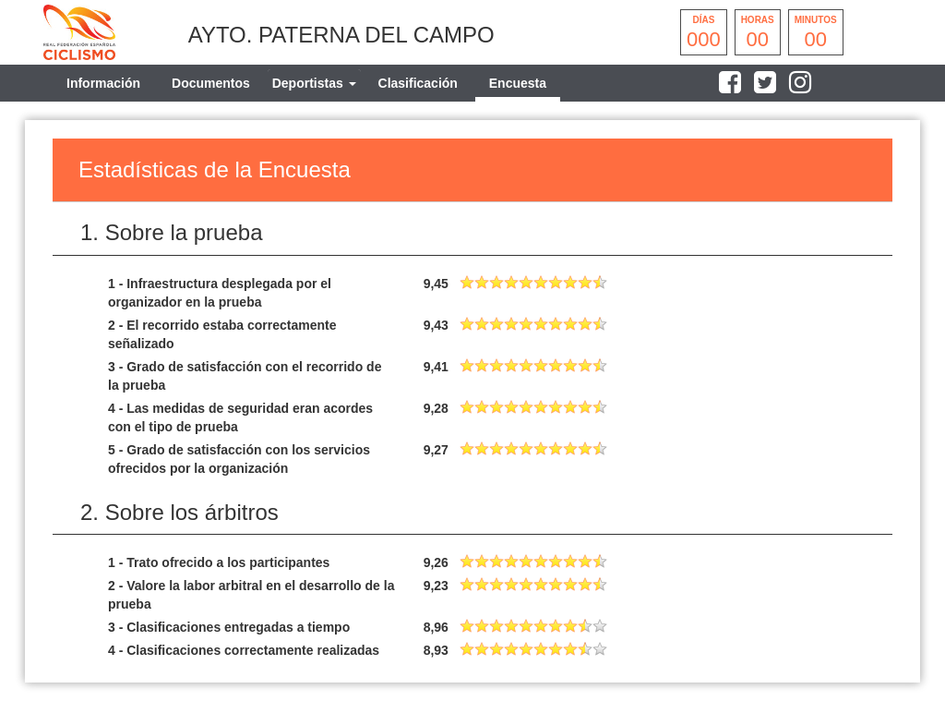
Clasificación (418, 83)
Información (103, 83)
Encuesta (517, 83)
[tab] (314, 83)
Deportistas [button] (314, 83)
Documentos (211, 83)
